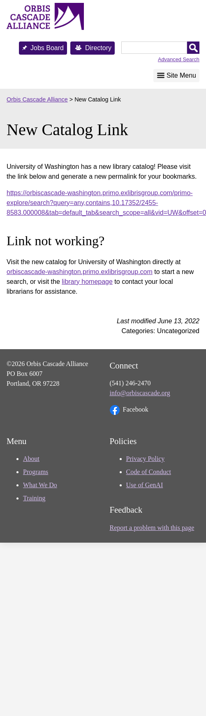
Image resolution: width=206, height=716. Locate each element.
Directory (98, 47)
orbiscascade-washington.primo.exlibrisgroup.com (80, 271)
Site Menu (181, 75)
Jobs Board (47, 47)
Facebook (129, 410)
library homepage (87, 281)
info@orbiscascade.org (140, 392)
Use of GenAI (144, 484)
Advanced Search (178, 59)
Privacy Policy (145, 458)
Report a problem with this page (152, 527)
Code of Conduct (148, 471)
